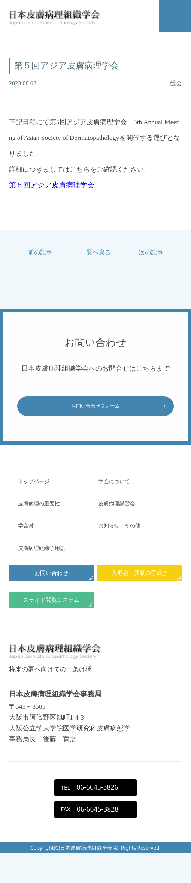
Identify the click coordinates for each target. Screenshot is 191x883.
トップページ (38, 486)
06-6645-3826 (88, 809)
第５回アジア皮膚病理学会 (51, 185)
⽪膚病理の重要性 (45, 508)
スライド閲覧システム (51, 612)
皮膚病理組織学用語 (48, 552)
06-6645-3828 (87, 836)
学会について (118, 486)
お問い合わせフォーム (95, 408)
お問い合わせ (51, 581)
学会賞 (28, 530)
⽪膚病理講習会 (122, 508)
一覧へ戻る (95, 252)
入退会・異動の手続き (139, 581)
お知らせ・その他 (125, 530)
